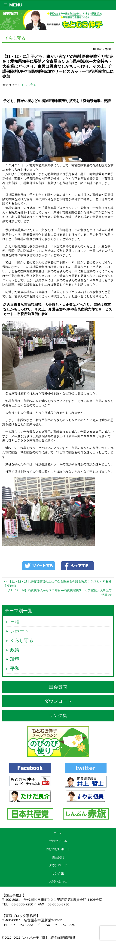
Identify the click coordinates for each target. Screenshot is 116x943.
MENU (12, 4)
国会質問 (58, 686)
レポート (19, 630)
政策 (14, 649)
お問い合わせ (58, 881)
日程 (14, 621)
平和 (14, 668)
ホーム (58, 833)
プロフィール (58, 841)
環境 (14, 659)
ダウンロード (58, 701)
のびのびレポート (58, 849)
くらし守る (28, 85)
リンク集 (58, 715)
